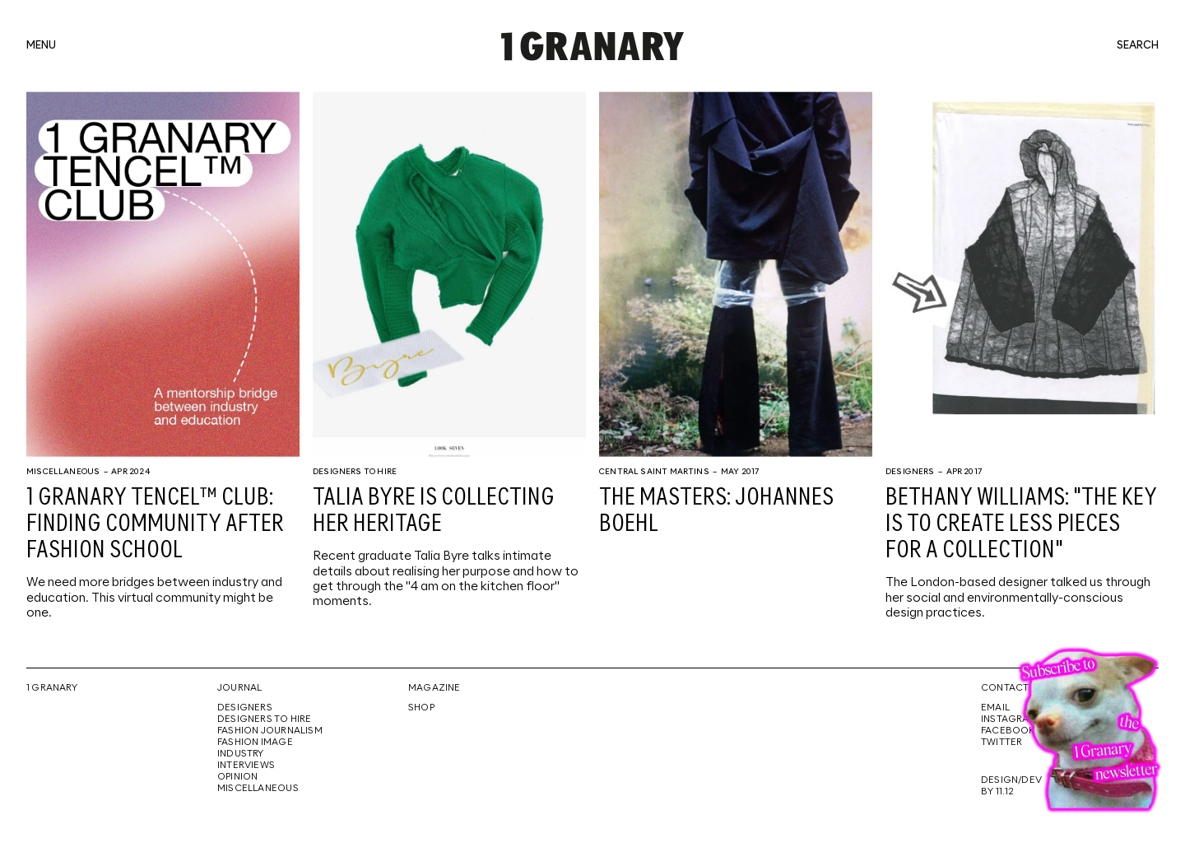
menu (41, 46)
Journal (239, 688)
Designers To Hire (355, 472)
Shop (421, 708)
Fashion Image (255, 742)
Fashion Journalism (270, 731)
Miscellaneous (63, 472)
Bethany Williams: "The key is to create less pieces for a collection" (1021, 524)
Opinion (237, 777)
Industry (240, 754)
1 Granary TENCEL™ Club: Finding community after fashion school (155, 524)
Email (995, 708)
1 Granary (51, 688)
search (1138, 46)
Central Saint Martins (654, 472)
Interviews (246, 766)
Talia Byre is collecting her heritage (434, 511)
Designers (910, 472)
